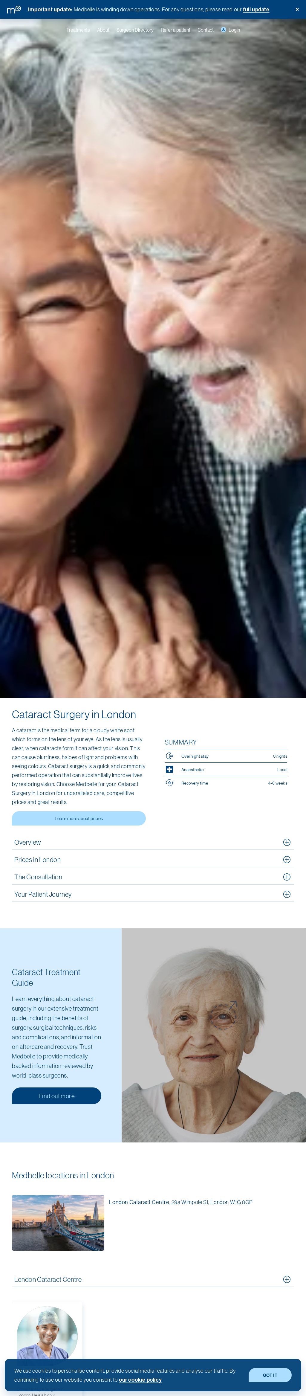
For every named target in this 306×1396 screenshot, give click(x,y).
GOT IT (270, 1375)
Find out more (57, 1095)
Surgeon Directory (135, 30)
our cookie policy (140, 1379)
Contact (206, 30)
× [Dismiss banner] (297, 9)
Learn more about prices (79, 818)
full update (256, 9)
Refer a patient (175, 30)
